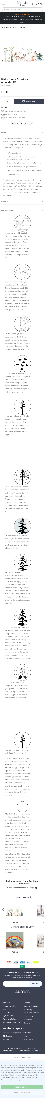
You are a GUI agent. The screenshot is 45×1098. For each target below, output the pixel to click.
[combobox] (22, 9)
